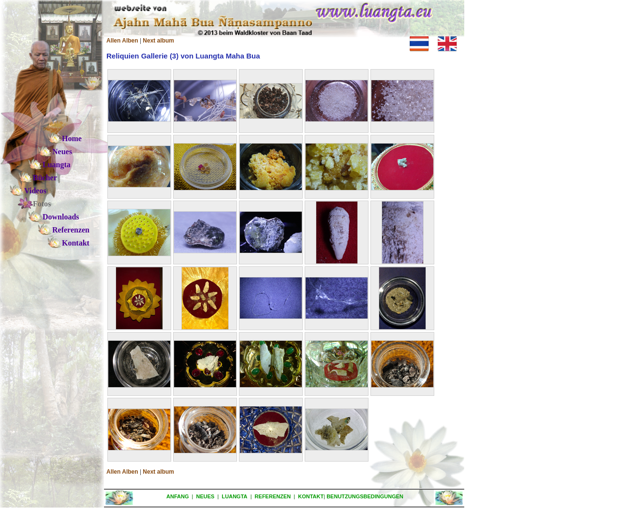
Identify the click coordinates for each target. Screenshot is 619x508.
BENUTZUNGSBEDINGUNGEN (364, 496)
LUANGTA (235, 496)
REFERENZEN (273, 496)
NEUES (205, 496)
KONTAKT (311, 496)
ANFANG (177, 496)
